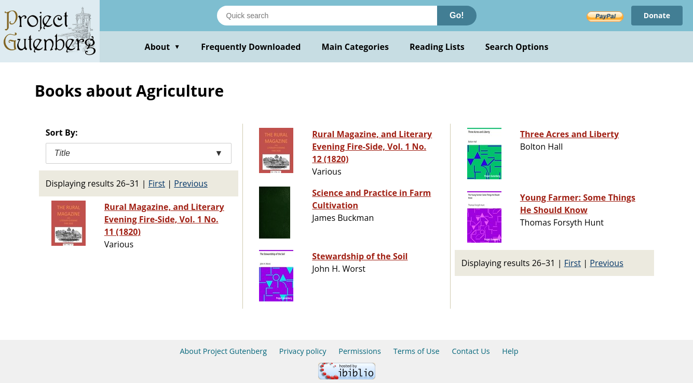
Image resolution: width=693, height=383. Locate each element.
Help (510, 351)
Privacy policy (303, 351)
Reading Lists (437, 46)
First (156, 183)
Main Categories (355, 46)
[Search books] (327, 15)
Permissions (359, 351)
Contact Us (471, 351)
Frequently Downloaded (251, 46)
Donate (657, 15)
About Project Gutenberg (223, 351)
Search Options (517, 46)
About (163, 47)
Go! (457, 15)
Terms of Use (416, 351)
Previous (191, 183)
